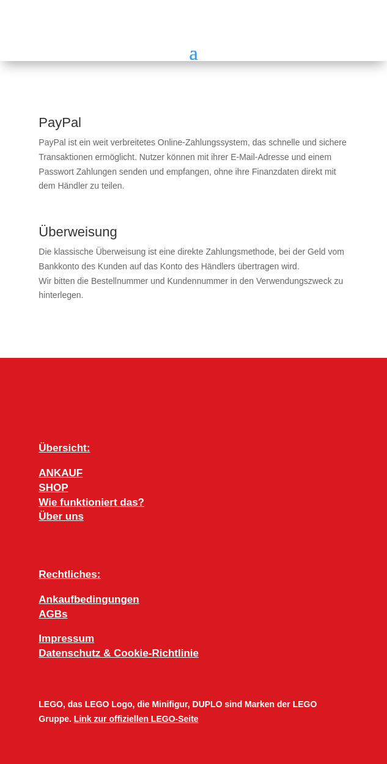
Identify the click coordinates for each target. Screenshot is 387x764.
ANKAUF (61, 473)
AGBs (53, 614)
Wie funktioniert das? (91, 502)
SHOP (53, 487)
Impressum (66, 638)
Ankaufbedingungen (89, 599)
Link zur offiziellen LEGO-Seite (136, 719)
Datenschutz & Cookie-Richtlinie (119, 653)
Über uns (61, 516)
